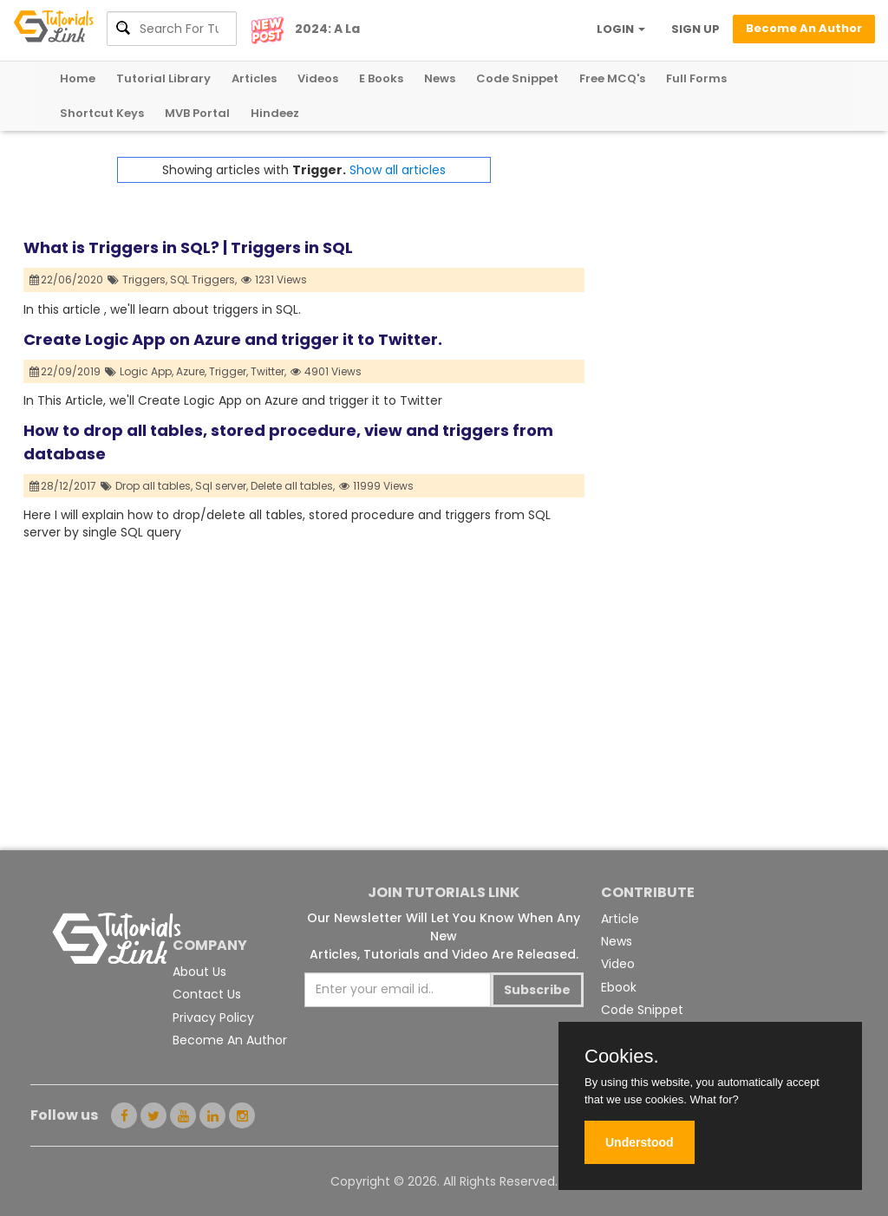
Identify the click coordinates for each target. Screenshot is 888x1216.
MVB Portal (197, 113)
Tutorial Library (163, 78)
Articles (254, 78)
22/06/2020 (67, 279)
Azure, (191, 371)
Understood (639, 1142)
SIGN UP (695, 29)
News (439, 78)
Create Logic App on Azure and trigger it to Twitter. (232, 339)
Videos (317, 78)
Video (618, 963)
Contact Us (207, 994)
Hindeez (275, 113)
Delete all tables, (293, 485)
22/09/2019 (65, 371)
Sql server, (221, 485)
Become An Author (230, 1040)
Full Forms (696, 78)
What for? (713, 1099)
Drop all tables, (154, 485)
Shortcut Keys (102, 113)
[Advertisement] (724, 265)
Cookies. (621, 1056)
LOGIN (621, 29)
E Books (381, 78)
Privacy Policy (213, 1017)
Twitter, (268, 371)
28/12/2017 (63, 485)
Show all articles (397, 170)
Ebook (619, 987)
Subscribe (537, 989)
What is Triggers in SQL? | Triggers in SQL (188, 247)
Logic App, (146, 371)
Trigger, (228, 371)
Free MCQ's (612, 78)
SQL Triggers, (203, 279)
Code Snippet (517, 78)
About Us (199, 971)
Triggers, (144, 279)
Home (77, 78)
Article (620, 918)
